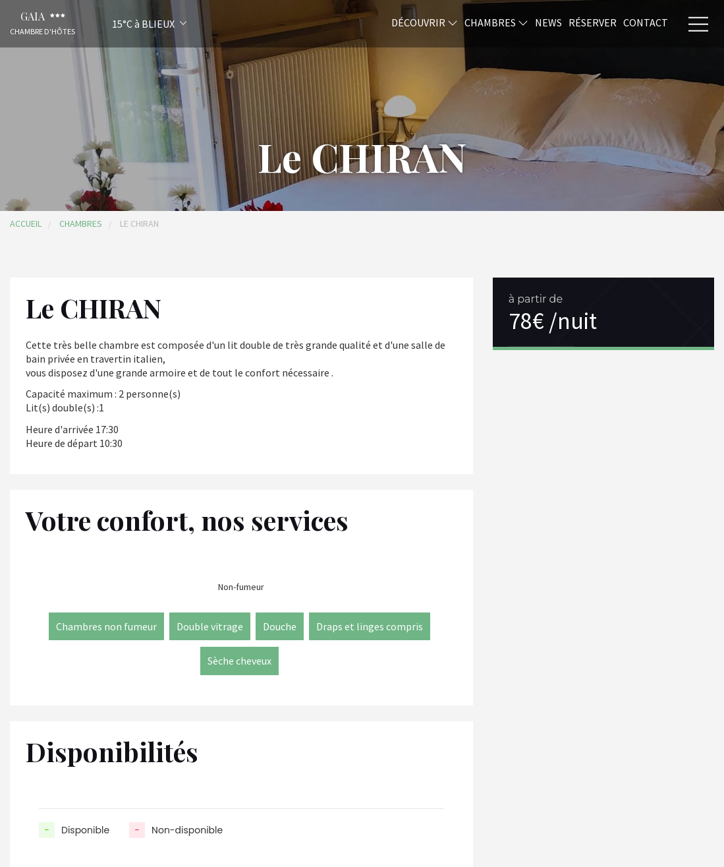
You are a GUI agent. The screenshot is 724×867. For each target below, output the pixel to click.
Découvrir (424, 21)
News (548, 21)
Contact (645, 21)
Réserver (593, 21)
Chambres (496, 21)
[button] (131, 23)
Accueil (26, 223)
